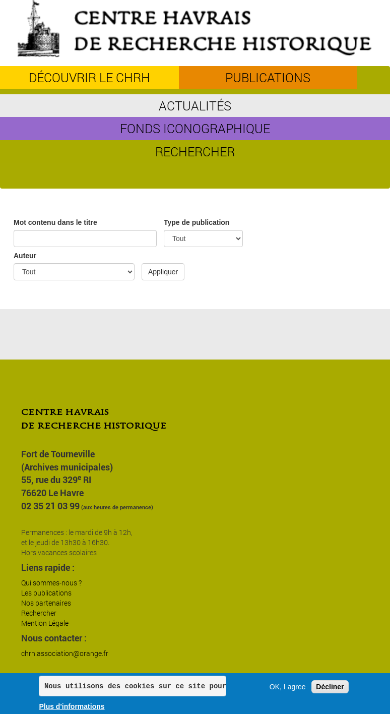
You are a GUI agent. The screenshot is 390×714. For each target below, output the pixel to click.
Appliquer (163, 272)
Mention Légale (45, 623)
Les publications (46, 593)
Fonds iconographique (195, 128)
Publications (267, 77)
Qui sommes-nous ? (51, 582)
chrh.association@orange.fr (64, 653)
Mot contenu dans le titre (55, 222)
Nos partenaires (46, 603)
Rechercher (195, 151)
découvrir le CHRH (89, 77)
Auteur (25, 256)
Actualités (195, 105)
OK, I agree (288, 687)
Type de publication (196, 222)
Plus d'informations (71, 707)
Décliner (330, 687)
